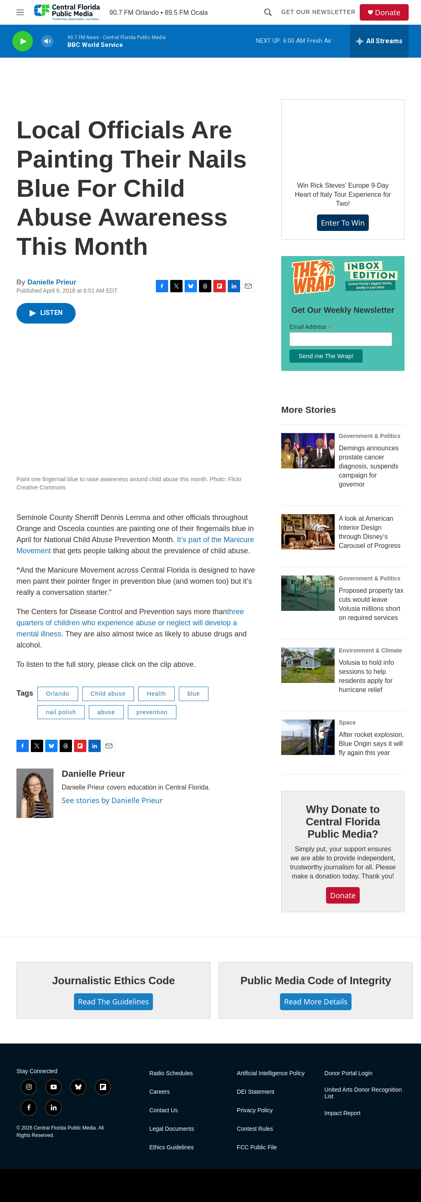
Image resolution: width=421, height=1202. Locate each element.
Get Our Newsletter (318, 12)
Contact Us (163, 1110)
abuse (106, 712)
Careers (159, 1092)
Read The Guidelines (113, 1001)
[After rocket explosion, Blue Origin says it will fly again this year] (308, 737)
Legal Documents (171, 1129)
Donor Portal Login (348, 1073)
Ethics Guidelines (171, 1147)
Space (347, 722)
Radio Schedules (171, 1073)
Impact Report (342, 1113)
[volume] (47, 41)
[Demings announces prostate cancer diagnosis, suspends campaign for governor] (308, 450)
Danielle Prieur (51, 282)
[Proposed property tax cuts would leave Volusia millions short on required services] (308, 593)
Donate (387, 12)
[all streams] (379, 41)
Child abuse (108, 693)
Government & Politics (369, 436)
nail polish (61, 712)
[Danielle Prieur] (34, 793)
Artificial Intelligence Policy (271, 1073)
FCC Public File (257, 1147)
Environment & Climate (370, 650)
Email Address (310, 327)
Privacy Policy (255, 1110)
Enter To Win (343, 223)
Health (156, 693)
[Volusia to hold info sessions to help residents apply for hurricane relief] (308, 665)
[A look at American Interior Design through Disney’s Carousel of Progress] (308, 532)
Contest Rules (255, 1129)
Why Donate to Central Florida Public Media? (343, 821)
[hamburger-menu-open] (20, 12)
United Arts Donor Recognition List (363, 1093)
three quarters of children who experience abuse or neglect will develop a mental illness (130, 623)
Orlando (57, 693)
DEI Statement (255, 1092)
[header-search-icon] (268, 12)
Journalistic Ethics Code (113, 980)
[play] (22, 41)
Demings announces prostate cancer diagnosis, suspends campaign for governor (369, 466)
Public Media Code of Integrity (316, 980)
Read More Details (315, 1001)
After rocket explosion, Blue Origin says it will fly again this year (371, 743)
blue (193, 693)
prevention (151, 712)
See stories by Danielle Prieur (112, 800)
